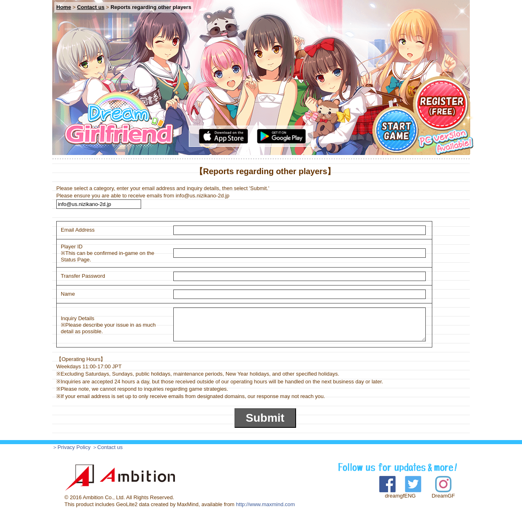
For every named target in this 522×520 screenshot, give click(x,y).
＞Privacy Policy (71, 447)
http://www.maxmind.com (265, 504)
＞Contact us (107, 447)
